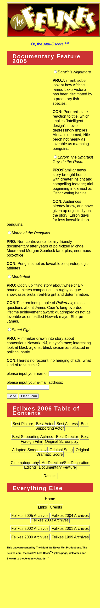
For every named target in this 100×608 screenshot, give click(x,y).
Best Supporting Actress (32, 437)
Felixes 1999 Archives (70, 537)
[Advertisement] (30, 145)
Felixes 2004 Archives (70, 516)
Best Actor (45, 424)
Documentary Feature (57, 467)
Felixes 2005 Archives (30, 516)
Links (42, 507)
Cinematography (25, 463)
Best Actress (67, 424)
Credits (56, 507)
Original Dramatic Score (62, 452)
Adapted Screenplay (29, 450)
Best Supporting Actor (62, 426)
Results (50, 476)
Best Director (67, 437)
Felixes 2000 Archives (30, 537)
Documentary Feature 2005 (46, 58)
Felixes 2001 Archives (70, 528)
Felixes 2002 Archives (30, 528)
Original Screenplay (61, 441)
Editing (30, 467)
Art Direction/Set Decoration (65, 463)
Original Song (61, 450)
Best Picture (22, 424)
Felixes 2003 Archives (50, 520)
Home (50, 499)
